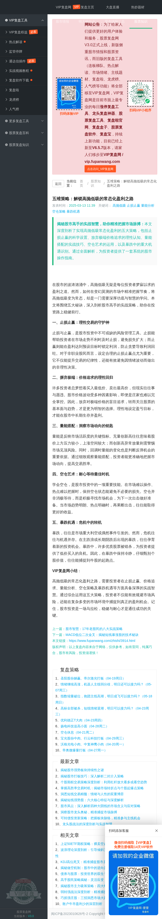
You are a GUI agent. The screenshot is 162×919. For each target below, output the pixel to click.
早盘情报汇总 (115, 21)
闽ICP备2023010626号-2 (69, 914)
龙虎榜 (12, 99)
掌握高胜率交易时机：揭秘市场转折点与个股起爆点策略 (102, 788)
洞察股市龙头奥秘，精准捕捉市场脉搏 (89, 812)
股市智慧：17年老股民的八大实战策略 (94, 629)
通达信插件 (20, 61)
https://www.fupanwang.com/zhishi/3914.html (102, 641)
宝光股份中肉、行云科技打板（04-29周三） (93, 738)
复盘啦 (12, 90)
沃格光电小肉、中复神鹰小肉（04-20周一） (93, 744)
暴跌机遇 (73, 211)
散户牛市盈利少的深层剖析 (82, 904)
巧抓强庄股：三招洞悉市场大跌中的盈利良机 (94, 898)
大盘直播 (112, 7)
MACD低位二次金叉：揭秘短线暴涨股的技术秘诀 (102, 635)
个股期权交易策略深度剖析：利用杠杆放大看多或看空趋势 (104, 782)
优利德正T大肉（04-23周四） (82, 720)
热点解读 (15, 42)
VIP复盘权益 (21, 32)
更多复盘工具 (24, 121)
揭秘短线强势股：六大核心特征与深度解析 (92, 800)
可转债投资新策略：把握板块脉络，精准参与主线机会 (100, 818)
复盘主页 (87, 7)
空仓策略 (59, 211)
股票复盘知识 (24, 145)
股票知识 (96, 183)
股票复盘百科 (24, 133)
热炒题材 (137, 7)
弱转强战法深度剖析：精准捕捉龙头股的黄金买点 (97, 892)
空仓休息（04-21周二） (78, 732)
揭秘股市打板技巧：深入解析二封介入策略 (92, 776)
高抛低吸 (119, 205)
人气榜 (12, 109)
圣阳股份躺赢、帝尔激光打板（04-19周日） (93, 678)
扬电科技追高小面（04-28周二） (85, 726)
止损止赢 (133, 205)
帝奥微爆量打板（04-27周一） (85, 750)
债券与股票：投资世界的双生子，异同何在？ (94, 874)
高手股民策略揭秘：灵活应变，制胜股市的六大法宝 (99, 880)
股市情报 (62, 21)
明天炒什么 (87, 21)
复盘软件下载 (18, 80)
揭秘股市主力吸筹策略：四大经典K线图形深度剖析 (98, 886)
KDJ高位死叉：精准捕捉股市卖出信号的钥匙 (94, 862)
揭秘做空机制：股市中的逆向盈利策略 (89, 868)
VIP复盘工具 (24, 20)
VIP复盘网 (66, 7)
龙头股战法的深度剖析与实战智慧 (87, 824)
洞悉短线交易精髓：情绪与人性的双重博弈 (92, 794)
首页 (81, 183)
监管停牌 (13, 51)
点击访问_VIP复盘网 (100, 169)
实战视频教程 (18, 71)
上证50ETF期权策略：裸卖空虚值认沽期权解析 (95, 844)
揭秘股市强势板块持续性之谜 (82, 770)
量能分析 (147, 205)
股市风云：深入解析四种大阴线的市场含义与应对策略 (100, 806)
